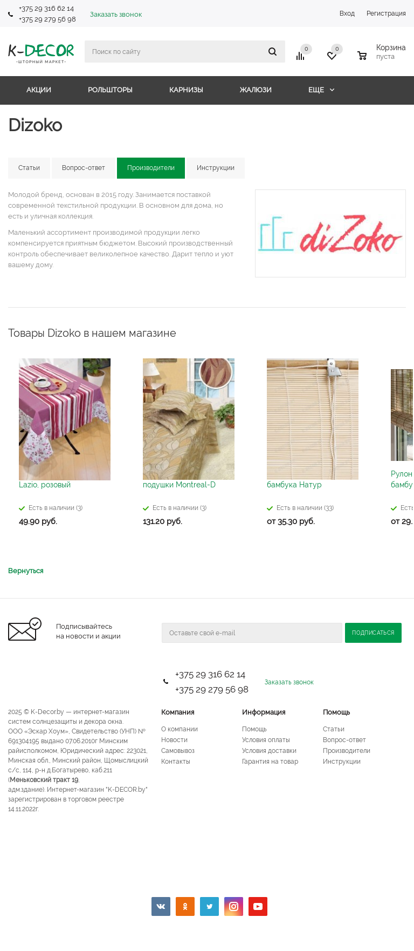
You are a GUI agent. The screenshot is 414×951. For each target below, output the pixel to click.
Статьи (333, 729)
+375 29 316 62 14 (46, 8)
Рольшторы (110, 90)
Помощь (336, 712)
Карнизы (186, 90)
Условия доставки (269, 751)
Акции (38, 90)
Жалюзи (256, 90)
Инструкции (342, 761)
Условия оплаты (266, 740)
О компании (179, 729)
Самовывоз (178, 751)
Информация (263, 712)
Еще (321, 90)
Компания (177, 712)
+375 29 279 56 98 (48, 19)
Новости (174, 740)
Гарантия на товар (270, 761)
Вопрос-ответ (344, 740)
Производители (346, 751)
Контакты (175, 761)
